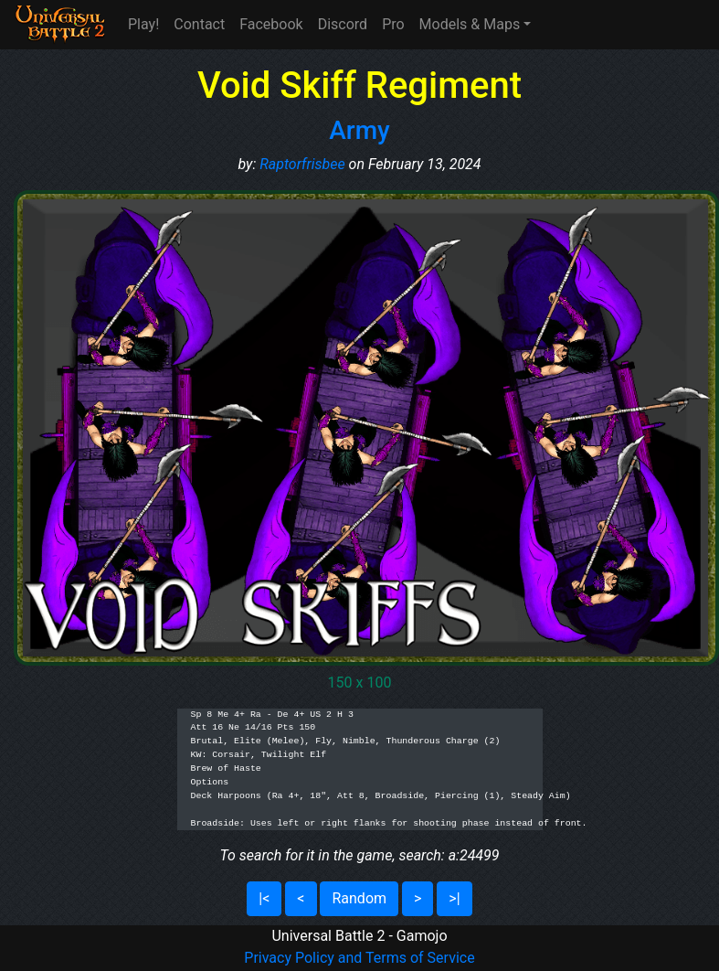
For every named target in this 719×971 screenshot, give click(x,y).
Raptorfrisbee (301, 164)
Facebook (270, 24)
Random (359, 898)
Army (359, 130)
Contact (199, 24)
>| (454, 898)
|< (264, 898)
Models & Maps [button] (470, 24)
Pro (393, 24)
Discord (342, 24)
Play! (143, 24)
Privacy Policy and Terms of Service (359, 957)
